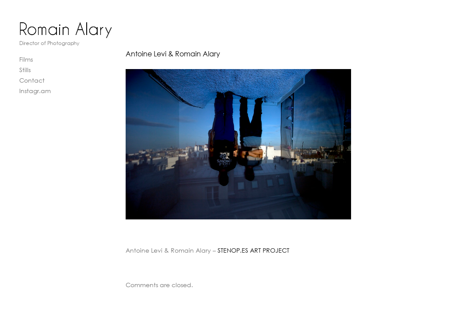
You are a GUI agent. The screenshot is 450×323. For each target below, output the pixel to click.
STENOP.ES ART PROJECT (253, 250)
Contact (32, 80)
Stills (25, 70)
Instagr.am (35, 91)
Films (26, 59)
